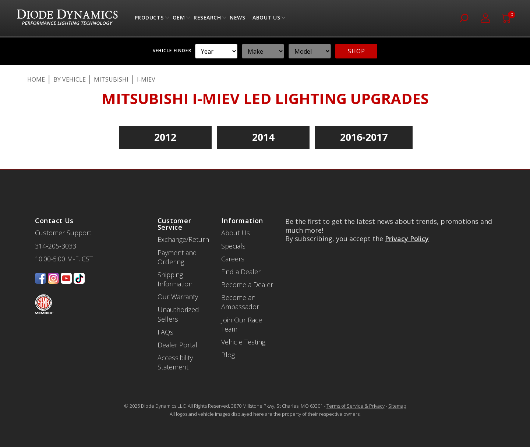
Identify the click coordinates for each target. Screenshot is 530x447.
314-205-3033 (55, 246)
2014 (263, 137)
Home (36, 79)
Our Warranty (178, 296)
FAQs (165, 332)
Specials (233, 246)
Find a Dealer (241, 271)
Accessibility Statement (175, 362)
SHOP (356, 51)
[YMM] (216, 51)
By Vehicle (69, 79)
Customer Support (63, 232)
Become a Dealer (247, 284)
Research (207, 19)
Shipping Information (175, 279)
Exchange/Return (183, 239)
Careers (232, 258)
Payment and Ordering (177, 257)
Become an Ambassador (240, 302)
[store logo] (67, 18)
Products (149, 19)
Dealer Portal (177, 344)
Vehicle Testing (243, 341)
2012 (165, 137)
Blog (228, 354)
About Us (266, 19)
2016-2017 (364, 137)
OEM (179, 19)
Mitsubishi (111, 79)
